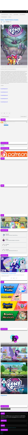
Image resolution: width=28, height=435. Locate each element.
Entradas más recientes (5, 116)
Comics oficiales (16, 14)
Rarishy (5, 121)
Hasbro (5, 418)
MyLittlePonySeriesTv (9, 427)
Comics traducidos (22, 14)
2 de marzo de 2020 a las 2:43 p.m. (10, 121)
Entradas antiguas (23, 116)
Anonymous (7, 244)
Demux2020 (7, 234)
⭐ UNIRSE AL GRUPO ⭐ (5, 227)
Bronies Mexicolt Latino (4, 14)
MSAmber (7, 239)
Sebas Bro (14, 427)
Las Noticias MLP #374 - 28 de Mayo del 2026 (8, 273)
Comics (11, 14)
